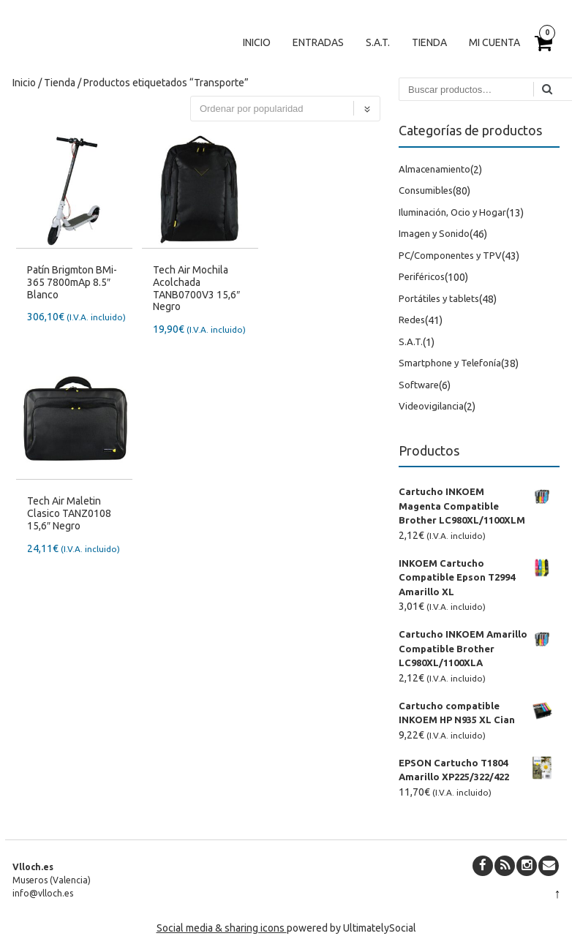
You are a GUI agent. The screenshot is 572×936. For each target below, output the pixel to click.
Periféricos (422, 276)
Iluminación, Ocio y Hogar (452, 212)
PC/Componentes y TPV (450, 255)
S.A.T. (378, 42)
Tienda (429, 42)
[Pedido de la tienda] (285, 108)
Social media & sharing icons (222, 928)
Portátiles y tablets (439, 298)
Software (419, 385)
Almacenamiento (434, 169)
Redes (412, 319)
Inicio (257, 42)
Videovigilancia (431, 406)
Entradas (318, 42)
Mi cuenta (494, 42)
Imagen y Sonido (434, 233)
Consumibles (426, 190)
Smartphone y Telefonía (450, 363)
